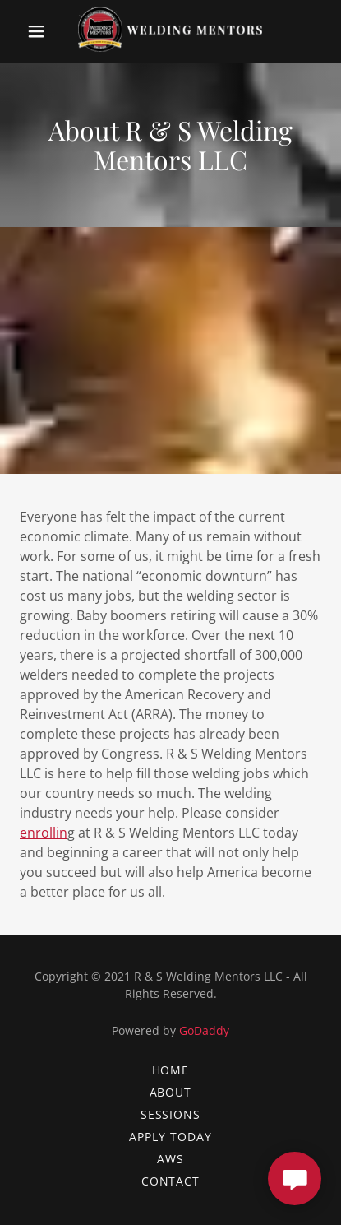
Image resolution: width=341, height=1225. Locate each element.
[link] (170, 31)
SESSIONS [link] (171, 1114)
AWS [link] (170, 1159)
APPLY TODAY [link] (170, 1136)
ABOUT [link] (171, 1092)
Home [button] (171, 1070)
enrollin (43, 833)
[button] (39, 31)
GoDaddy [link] (204, 1030)
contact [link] (170, 1181)
